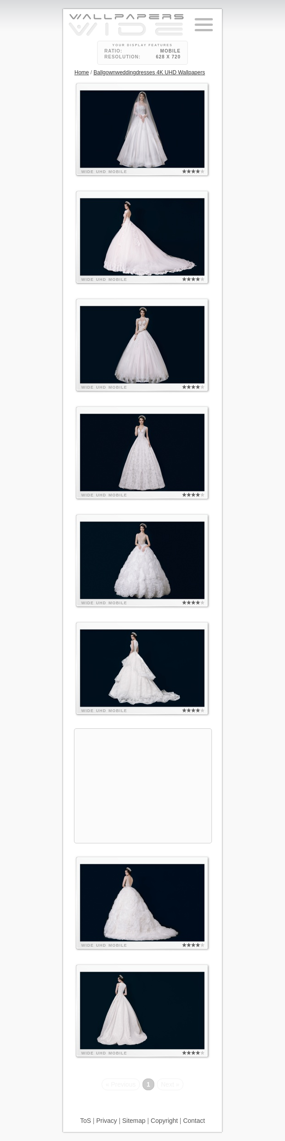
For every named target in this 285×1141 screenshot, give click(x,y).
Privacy (106, 1120)
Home (81, 72)
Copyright (164, 1120)
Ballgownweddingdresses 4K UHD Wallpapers (149, 72)
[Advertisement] (143, 786)
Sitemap (133, 1120)
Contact (194, 1120)
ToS (85, 1120)
